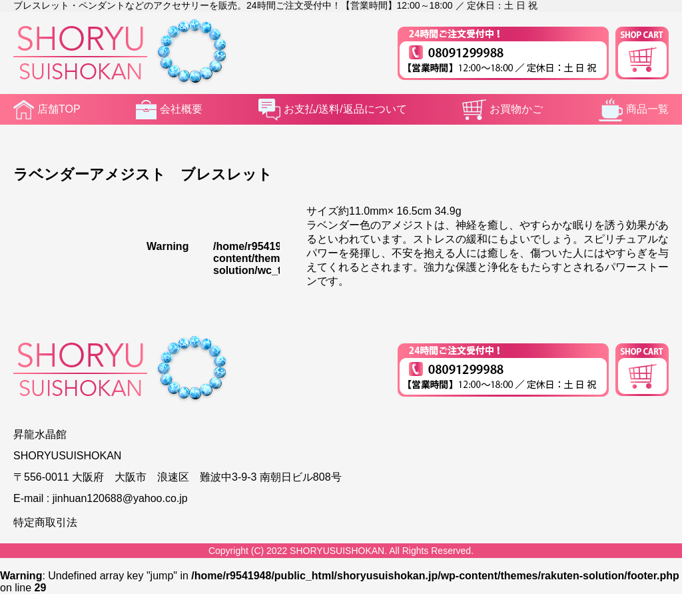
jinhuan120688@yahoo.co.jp (120, 498)
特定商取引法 (45, 522)
